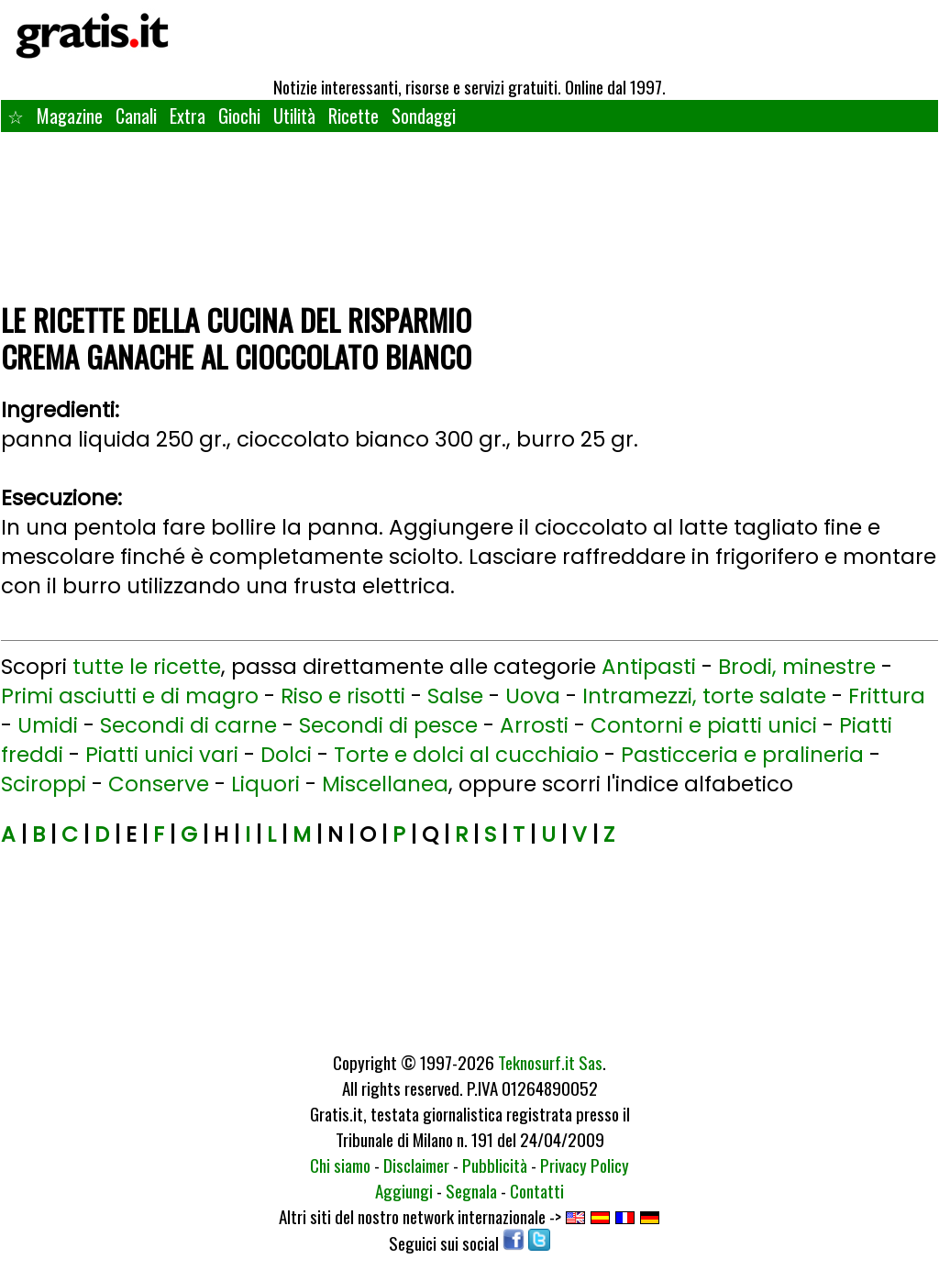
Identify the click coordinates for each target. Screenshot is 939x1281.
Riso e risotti (343, 696)
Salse (455, 696)
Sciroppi (43, 784)
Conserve (158, 784)
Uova (532, 696)
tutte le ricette (146, 666)
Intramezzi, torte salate (704, 696)
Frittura (886, 696)
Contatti (537, 1190)
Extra (187, 115)
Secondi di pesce (388, 725)
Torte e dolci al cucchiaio (466, 754)
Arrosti (534, 725)
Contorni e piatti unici (704, 725)
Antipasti (649, 666)
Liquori (265, 784)
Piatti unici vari (161, 754)
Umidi (47, 725)
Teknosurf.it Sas (550, 1062)
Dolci (286, 754)
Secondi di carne (188, 725)
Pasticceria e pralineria (742, 754)
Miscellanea (385, 784)
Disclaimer (416, 1164)
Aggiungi (404, 1190)
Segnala (471, 1190)
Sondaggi (424, 115)
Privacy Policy (584, 1164)
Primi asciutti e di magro (130, 696)
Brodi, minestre (797, 666)
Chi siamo (340, 1164)
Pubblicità (494, 1164)
